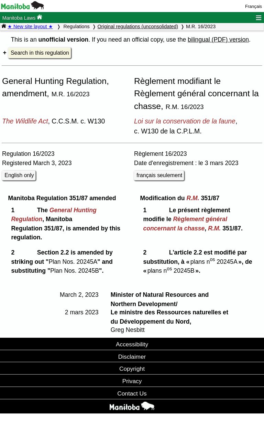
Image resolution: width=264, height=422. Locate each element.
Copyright (132, 368)
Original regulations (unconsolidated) (138, 26)
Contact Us (131, 393)
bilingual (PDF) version (218, 39)
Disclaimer (132, 356)
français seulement (159, 175)
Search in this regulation (40, 53)
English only (19, 175)
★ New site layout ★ (30, 26)
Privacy (132, 381)
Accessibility (132, 344)
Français (253, 6)
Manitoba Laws (22, 17)
